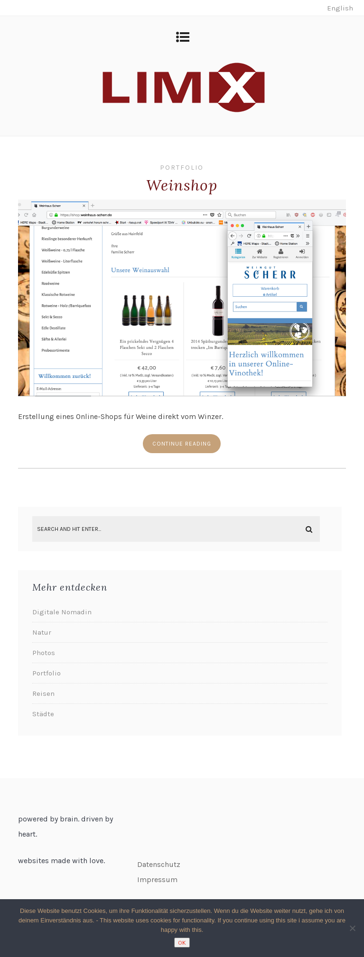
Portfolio (182, 168)
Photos (43, 652)
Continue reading (181, 443)
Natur (41, 632)
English (340, 8)
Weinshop (181, 185)
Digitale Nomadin (62, 612)
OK (182, 942)
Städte (43, 714)
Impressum (157, 879)
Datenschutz (158, 864)
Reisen (43, 693)
